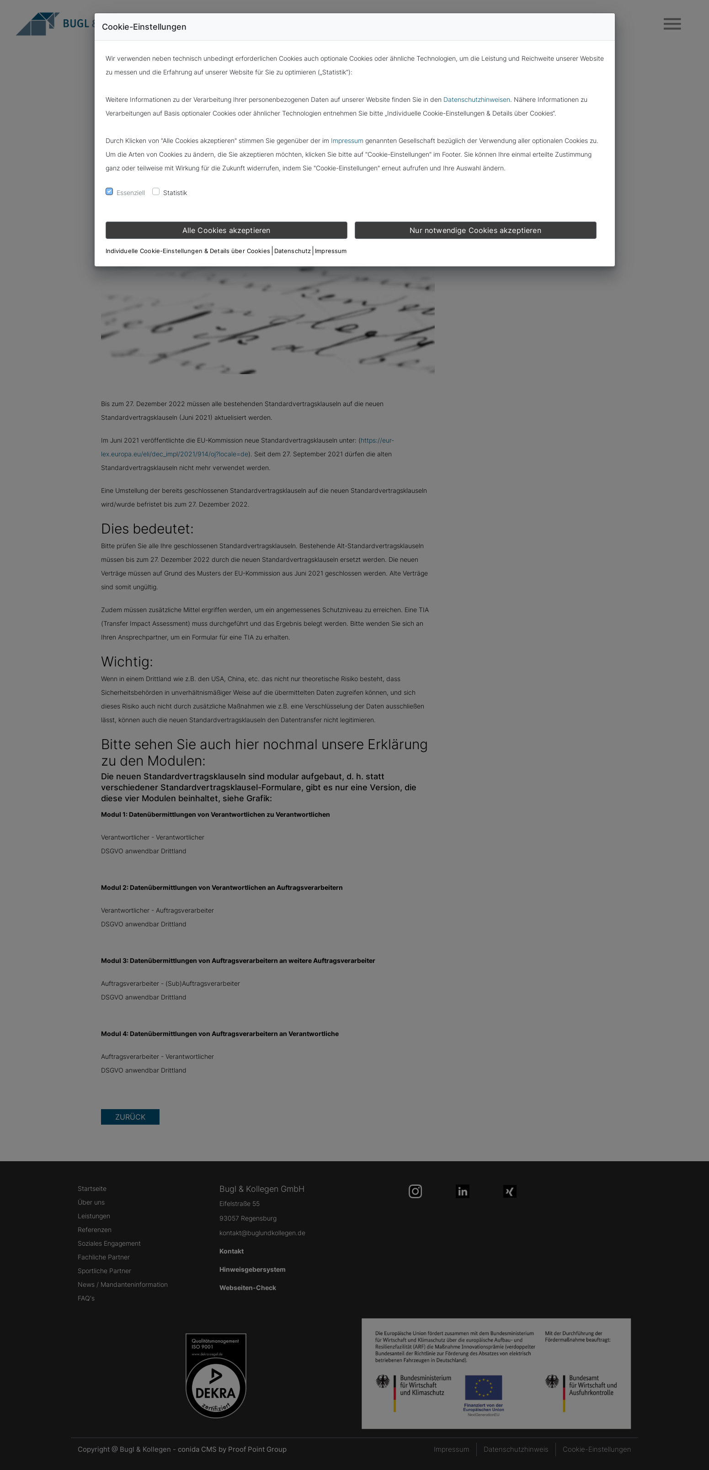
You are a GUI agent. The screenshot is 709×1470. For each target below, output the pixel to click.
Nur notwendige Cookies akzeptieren (475, 230)
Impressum (347, 140)
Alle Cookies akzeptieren (226, 230)
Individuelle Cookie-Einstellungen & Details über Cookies (188, 250)
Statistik (175, 192)
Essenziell (131, 192)
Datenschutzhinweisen (476, 99)
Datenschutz (292, 250)
